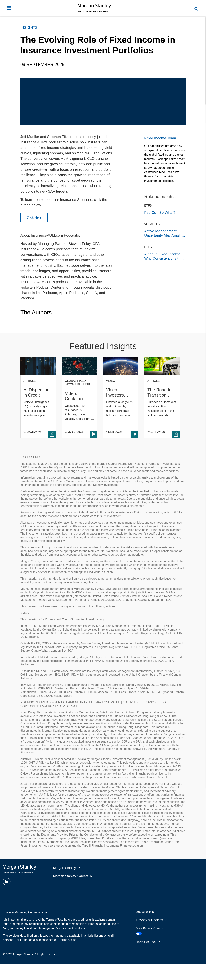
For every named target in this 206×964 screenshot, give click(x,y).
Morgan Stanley (64, 868)
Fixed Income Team (160, 138)
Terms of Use (146, 942)
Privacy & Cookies (149, 920)
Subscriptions (145, 911)
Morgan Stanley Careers (70, 876)
